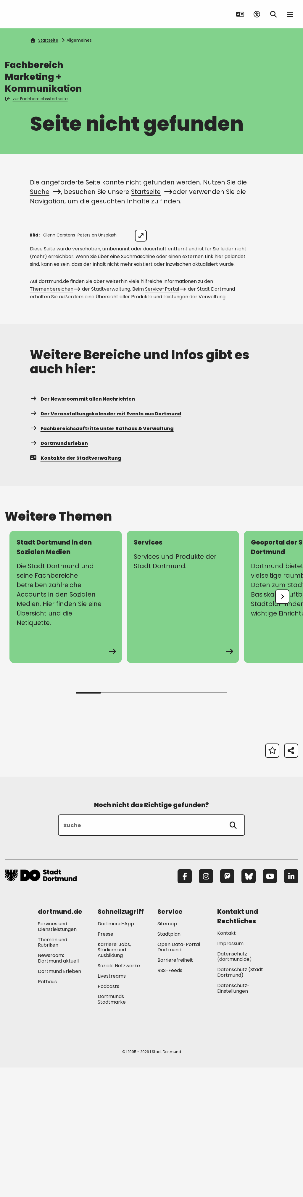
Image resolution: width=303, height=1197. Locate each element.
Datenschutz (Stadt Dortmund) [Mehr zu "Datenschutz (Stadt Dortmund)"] (240, 1102)
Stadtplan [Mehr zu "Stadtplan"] (168, 1063)
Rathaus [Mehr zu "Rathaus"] (47, 1111)
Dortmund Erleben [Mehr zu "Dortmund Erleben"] (59, 572)
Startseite (44, 40)
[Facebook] (185, 1006)
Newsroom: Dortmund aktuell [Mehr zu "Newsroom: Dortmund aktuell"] (58, 1087)
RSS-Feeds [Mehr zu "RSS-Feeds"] (169, 1099)
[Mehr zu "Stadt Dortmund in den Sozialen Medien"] (65, 726)
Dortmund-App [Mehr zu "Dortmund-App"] (116, 1053)
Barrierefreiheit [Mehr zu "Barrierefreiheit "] (175, 1089)
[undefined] (282, 726)
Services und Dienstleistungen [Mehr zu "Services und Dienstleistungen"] (57, 1056)
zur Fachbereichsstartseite (37, 99)
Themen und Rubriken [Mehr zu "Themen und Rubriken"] (52, 1072)
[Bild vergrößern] (288, 236)
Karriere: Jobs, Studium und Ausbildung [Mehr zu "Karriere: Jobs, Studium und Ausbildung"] (114, 1079)
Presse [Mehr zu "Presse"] (105, 1063)
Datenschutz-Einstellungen (233, 1118)
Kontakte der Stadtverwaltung (75, 587)
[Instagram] (206, 1006)
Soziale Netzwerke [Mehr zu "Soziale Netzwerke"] (119, 1095)
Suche (44, 191)
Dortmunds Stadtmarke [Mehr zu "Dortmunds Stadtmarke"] (112, 1129)
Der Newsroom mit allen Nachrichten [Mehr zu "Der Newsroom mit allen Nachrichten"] (82, 528)
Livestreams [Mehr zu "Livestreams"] (112, 1105)
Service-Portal (165, 418)
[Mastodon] (227, 1006)
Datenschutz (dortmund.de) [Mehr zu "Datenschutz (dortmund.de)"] (234, 1086)
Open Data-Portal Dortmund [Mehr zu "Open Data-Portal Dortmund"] (178, 1076)
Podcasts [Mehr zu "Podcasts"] (108, 1115)
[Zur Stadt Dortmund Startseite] (41, 14)
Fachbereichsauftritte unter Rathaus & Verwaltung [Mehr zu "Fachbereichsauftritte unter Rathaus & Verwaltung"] (102, 558)
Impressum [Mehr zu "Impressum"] (230, 1073)
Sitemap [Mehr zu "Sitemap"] (167, 1053)
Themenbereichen (54, 418)
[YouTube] (270, 1006)
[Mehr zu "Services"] (183, 726)
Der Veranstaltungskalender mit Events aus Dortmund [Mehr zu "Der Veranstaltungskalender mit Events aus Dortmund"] (105, 543)
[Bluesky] (248, 1006)
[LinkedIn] (291, 1006)
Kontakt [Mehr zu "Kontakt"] (226, 1062)
